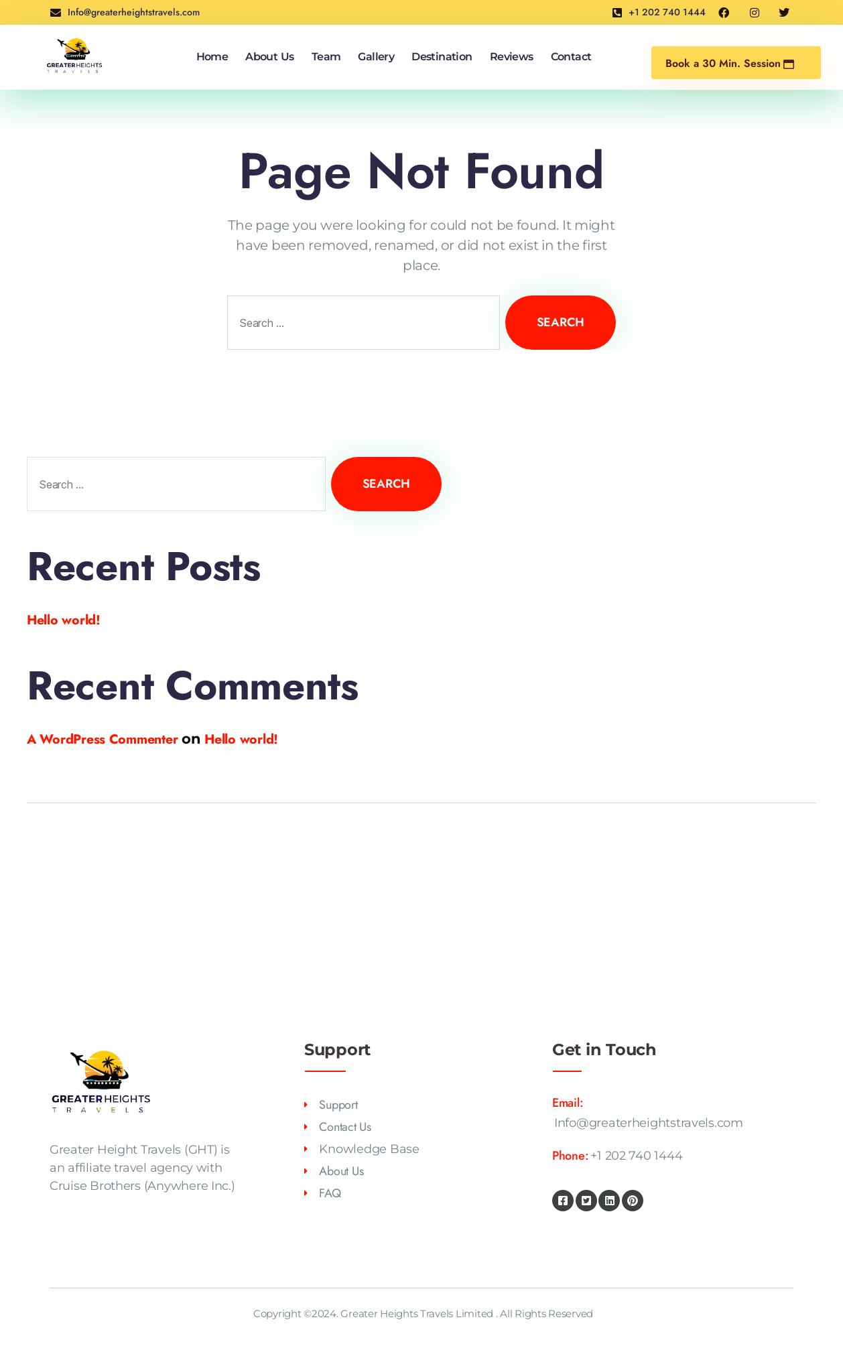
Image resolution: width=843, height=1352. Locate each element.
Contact (571, 58)
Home (212, 58)
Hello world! (67, 622)
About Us (269, 58)
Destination (441, 58)
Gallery (377, 58)
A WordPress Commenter (108, 742)
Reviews (511, 58)
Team (326, 58)
